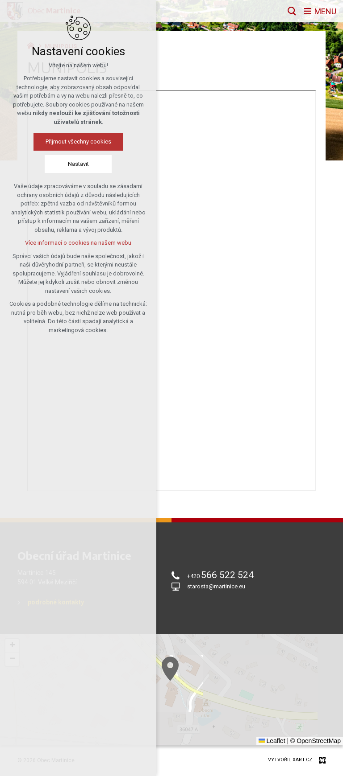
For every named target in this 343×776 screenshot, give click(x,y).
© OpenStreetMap (315, 740)
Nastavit (61, 163)
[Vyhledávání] (292, 11)
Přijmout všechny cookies (61, 141)
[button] (269, 736)
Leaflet (272, 740)
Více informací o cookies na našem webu (61, 242)
